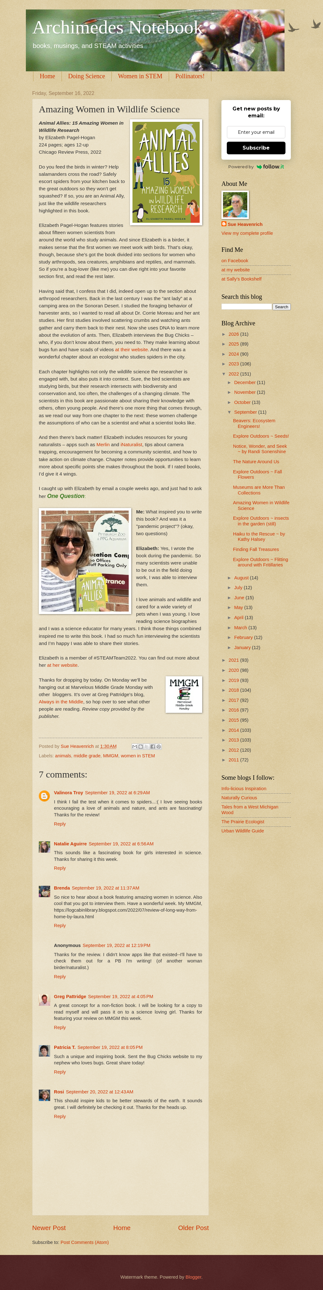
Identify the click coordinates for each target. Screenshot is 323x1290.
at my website (235, 269)
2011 (234, 759)
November (245, 392)
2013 (234, 740)
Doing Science (86, 76)
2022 (234, 373)
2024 (234, 354)
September (246, 412)
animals (63, 755)
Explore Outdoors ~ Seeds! (261, 436)
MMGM (110, 755)
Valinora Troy (68, 792)
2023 (234, 363)
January (243, 647)
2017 (234, 700)
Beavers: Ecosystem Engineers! (254, 423)
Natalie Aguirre (70, 843)
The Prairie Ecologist (242, 821)
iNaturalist (131, 444)
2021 (234, 660)
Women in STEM (140, 76)
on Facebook (234, 260)
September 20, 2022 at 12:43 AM (99, 1091)
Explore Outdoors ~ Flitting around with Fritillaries (260, 562)
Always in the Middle (61, 701)
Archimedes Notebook (117, 27)
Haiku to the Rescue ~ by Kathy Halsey (259, 536)
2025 (234, 343)
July (239, 587)
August (242, 577)
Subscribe (256, 148)
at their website (131, 349)
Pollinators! (190, 76)
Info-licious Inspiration (243, 788)
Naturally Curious (239, 797)
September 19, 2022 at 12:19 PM (116, 945)
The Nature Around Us (256, 461)
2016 (234, 710)
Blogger (193, 1277)
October (243, 402)
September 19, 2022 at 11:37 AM (105, 888)
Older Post (193, 1227)
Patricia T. (65, 1047)
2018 (234, 690)
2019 (234, 680)
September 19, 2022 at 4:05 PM (120, 996)
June (239, 597)
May (239, 607)
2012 (234, 750)
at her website (62, 665)
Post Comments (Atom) (85, 1242)
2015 (234, 720)
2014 (234, 730)
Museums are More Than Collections (259, 490)
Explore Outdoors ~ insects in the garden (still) (261, 521)
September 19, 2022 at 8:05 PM (110, 1047)
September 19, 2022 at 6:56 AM (121, 843)
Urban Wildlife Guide (242, 830)
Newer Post (49, 1227)
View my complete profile (247, 233)
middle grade (86, 755)
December (245, 382)
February (244, 637)
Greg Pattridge (70, 996)
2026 (234, 334)
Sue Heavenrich (245, 224)
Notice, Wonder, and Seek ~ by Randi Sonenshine (260, 449)
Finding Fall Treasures (256, 549)
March (241, 627)
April (239, 617)
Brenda (62, 888)
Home (47, 76)
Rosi (59, 1091)
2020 (234, 670)
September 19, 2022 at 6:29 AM (117, 792)
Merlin (103, 444)
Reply (60, 823)
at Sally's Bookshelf (241, 278)
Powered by (256, 166)
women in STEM (138, 755)
